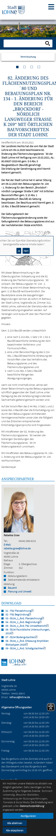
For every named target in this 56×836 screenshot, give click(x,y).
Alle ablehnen (14, 823)
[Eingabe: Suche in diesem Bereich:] (24, 43)
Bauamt (12, 587)
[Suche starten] (47, 43)
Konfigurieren (28, 816)
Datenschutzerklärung (32, 806)
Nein (26, 251)
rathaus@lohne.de (19, 697)
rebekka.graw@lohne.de (17, 548)
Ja (18, 251)
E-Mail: (7, 544)
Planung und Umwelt (19, 591)
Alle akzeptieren (14, 830)
